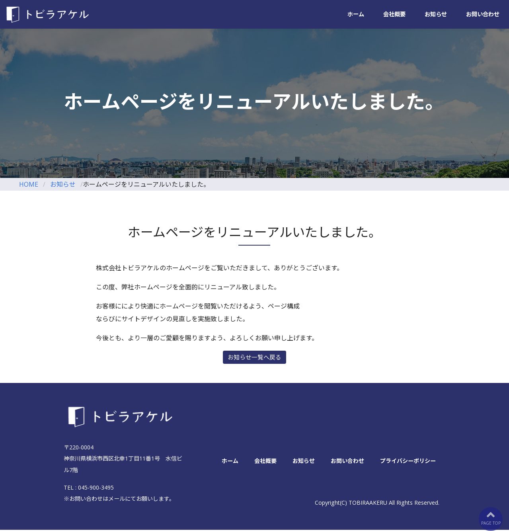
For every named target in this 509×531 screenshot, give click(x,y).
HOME (28, 184)
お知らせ (436, 14)
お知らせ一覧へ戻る (254, 357)
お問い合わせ (482, 14)
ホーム (355, 14)
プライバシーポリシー (408, 461)
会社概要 (394, 14)
